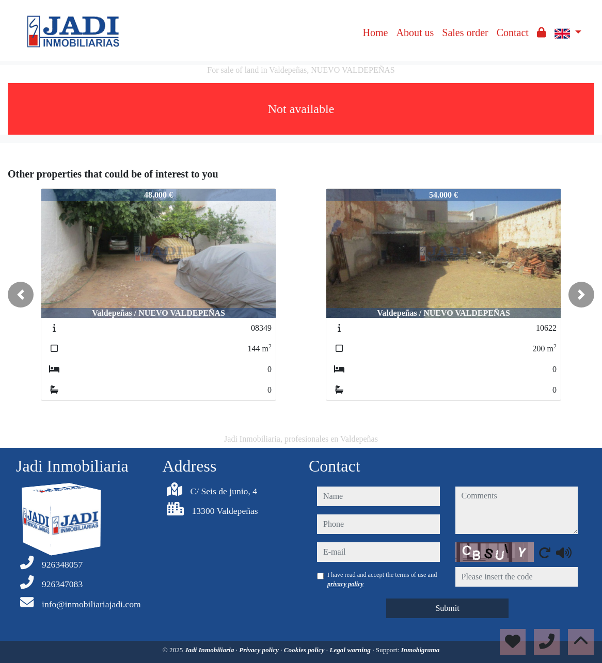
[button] (21, 295)
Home (375, 32)
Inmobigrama (420, 650)
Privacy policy (259, 650)
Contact (513, 32)
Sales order (465, 32)
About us (415, 32)
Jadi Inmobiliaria (210, 650)
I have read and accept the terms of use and (382, 579)
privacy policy (345, 584)
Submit (447, 608)
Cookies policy (305, 650)
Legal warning (350, 650)
